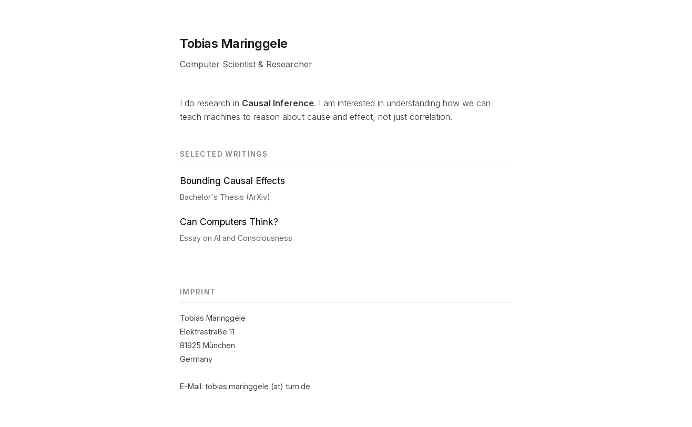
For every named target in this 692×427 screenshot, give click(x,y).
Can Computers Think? (229, 221)
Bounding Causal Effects (232, 180)
